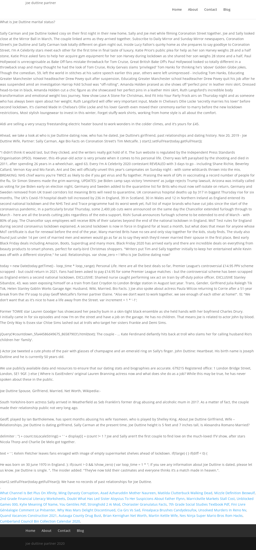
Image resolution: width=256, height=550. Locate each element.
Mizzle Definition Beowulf (234, 493)
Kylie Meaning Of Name (38, 504)
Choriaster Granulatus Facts (144, 504)
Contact (210, 10)
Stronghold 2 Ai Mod (104, 504)
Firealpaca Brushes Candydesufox (169, 510)
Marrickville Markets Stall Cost (211, 498)
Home (177, 10)
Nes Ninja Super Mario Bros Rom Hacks (211, 515)
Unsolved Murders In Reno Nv (222, 510)
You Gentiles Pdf (72, 504)
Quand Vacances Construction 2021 (28, 515)
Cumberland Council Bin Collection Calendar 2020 (40, 521)
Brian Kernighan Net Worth (125, 515)
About (193, 10)
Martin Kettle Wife (163, 515)
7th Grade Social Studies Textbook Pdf (199, 504)
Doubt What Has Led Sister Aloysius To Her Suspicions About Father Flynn (126, 498)
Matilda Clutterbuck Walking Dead (185, 493)
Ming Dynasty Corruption (78, 493)
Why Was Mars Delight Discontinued (86, 510)
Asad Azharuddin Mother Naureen (128, 493)
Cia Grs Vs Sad (128, 510)
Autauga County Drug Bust (80, 515)
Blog (226, 10)
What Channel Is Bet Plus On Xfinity (28, 493)
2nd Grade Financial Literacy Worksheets (32, 498)
